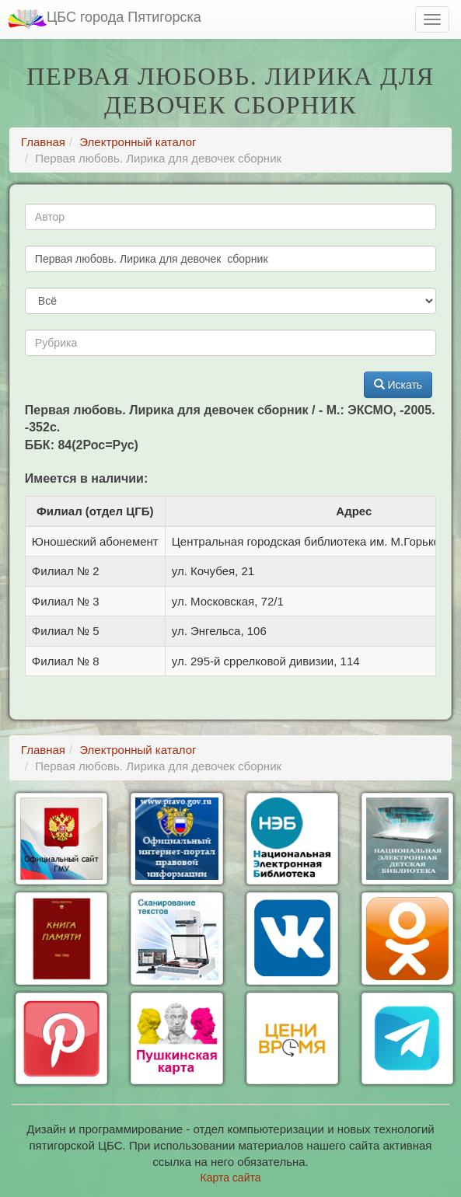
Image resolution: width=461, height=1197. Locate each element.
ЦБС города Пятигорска (104, 19)
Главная (43, 141)
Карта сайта (231, 1177)
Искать (398, 385)
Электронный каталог (137, 141)
